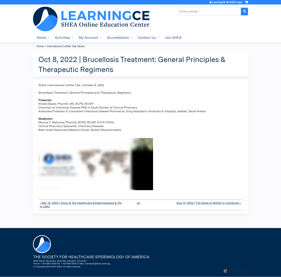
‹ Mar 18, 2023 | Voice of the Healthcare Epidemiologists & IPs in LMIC (81, 204)
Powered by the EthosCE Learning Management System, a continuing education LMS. (235, 271)
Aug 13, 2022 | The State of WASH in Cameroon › (208, 203)
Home (41, 38)
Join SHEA (173, 38)
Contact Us (147, 38)
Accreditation (118, 38)
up (138, 203)
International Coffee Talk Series (66, 46)
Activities (62, 38)
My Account (88, 38)
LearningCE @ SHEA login (227, 2)
